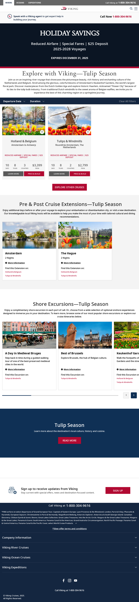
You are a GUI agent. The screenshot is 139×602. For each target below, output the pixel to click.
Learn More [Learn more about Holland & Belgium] (13, 174)
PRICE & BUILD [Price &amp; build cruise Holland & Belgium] (34, 174)
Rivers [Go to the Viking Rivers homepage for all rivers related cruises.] (8, 2)
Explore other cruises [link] (69, 187)
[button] (136, 8)
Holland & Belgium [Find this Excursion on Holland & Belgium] (125, 378)
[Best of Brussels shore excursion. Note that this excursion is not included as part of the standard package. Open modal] (85, 335)
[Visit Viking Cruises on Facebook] (63, 580)
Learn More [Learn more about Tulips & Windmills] (59, 174)
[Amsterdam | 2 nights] (29, 235)
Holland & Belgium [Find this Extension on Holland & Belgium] (13, 272)
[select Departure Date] (14, 100)
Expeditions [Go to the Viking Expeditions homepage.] (34, 2)
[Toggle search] (131, 8)
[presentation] (126, 395)
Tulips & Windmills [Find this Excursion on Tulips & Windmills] (13, 378)
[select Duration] (37, 100)
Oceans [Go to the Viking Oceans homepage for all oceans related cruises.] (20, 2)
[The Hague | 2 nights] (85, 235)
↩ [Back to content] (76, 523)
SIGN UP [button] (118, 490)
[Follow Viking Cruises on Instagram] (69, 580)
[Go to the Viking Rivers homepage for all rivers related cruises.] (69, 8)
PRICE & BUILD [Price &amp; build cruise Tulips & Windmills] (80, 174)
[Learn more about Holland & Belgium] (23, 121)
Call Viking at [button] (121, 2)
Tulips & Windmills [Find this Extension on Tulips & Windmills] (13, 275)
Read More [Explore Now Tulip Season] (70, 440)
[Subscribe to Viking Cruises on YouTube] (75, 580)
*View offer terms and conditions (69, 528)
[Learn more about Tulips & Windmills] (69, 121)
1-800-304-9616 (122, 16)
